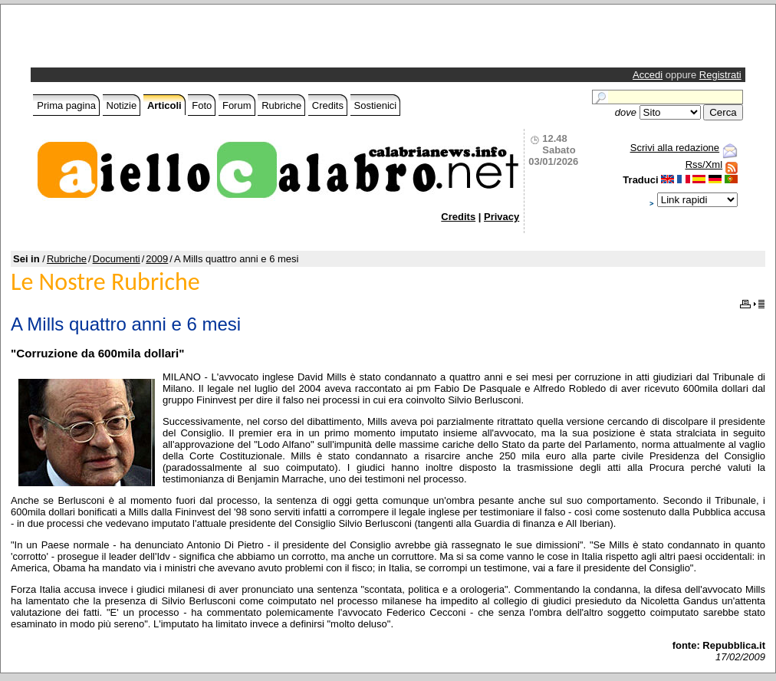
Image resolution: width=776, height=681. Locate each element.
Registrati (720, 75)
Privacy (501, 216)
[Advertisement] (213, 40)
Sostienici (375, 105)
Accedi (648, 75)
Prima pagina (66, 105)
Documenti (116, 259)
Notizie (122, 105)
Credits (328, 105)
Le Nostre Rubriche (105, 282)
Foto (202, 105)
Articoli (164, 105)
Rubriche (281, 105)
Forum (237, 105)
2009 (157, 259)
